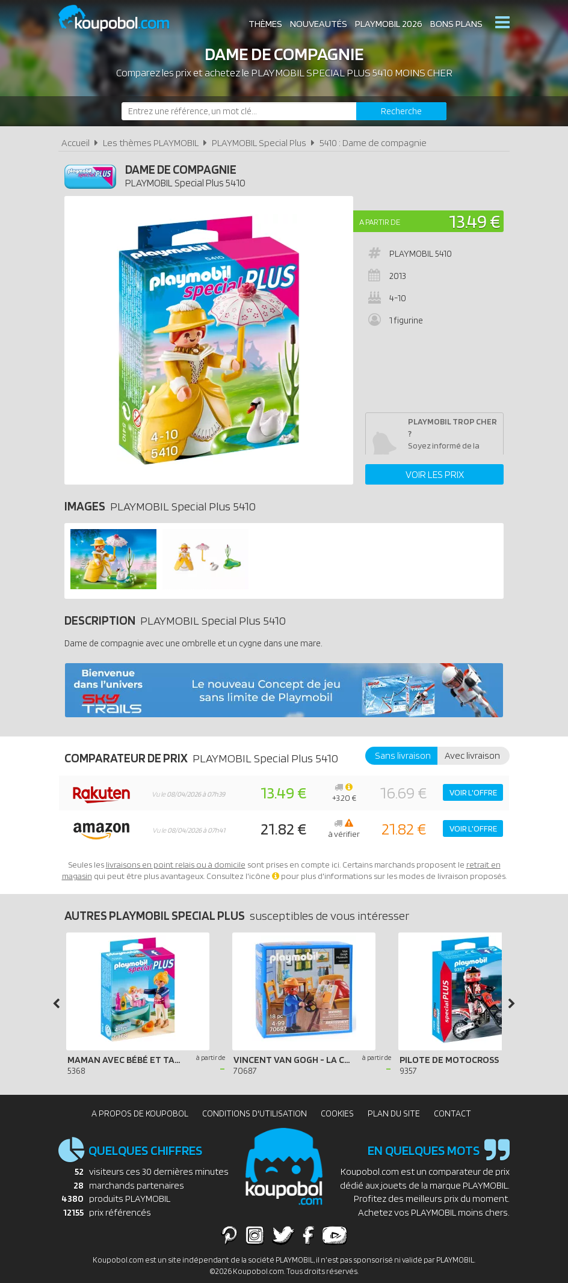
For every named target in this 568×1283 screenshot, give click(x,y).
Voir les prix (435, 474)
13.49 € (475, 221)
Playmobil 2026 (388, 23)
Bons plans (456, 23)
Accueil (75, 143)
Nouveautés (318, 23)
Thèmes (265, 23)
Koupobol (121, 18)
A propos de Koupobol (139, 1113)
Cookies (337, 1113)
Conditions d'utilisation (254, 1113)
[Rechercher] (401, 111)
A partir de (379, 222)
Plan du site (394, 1113)
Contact (452, 1113)
